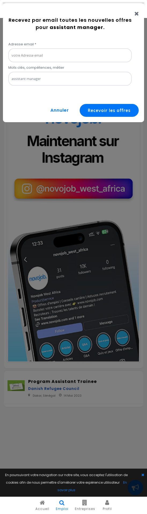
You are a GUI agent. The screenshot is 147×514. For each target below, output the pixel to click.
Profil (107, 505)
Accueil (42, 505)
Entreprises (85, 505)
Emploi (62, 505)
